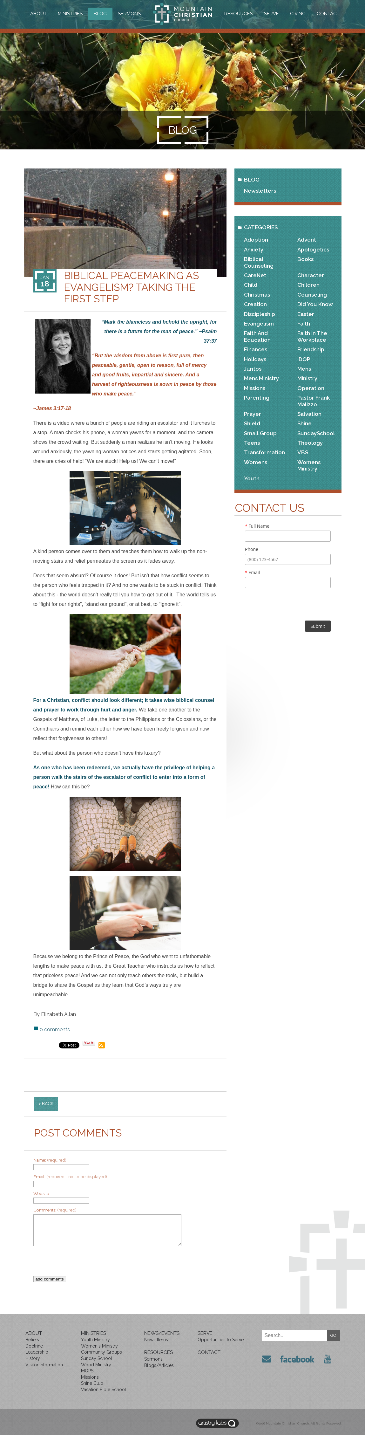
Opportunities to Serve (221, 1339)
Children (308, 285)
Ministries (69, 14)
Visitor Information (44, 1364)
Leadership (36, 1352)
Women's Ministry (99, 1346)
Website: (41, 1193)
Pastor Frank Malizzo (313, 401)
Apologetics (313, 249)
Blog (99, 14)
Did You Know (315, 304)
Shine (304, 423)
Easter (305, 314)
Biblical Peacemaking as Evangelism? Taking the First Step (131, 287)
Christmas (257, 295)
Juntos (252, 369)
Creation (255, 304)
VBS (302, 452)
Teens (252, 443)
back (48, 1103)
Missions (254, 388)
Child (250, 285)
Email (252, 572)
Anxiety (253, 249)
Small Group (260, 433)
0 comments (55, 1029)
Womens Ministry (309, 465)
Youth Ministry (95, 1339)
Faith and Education (257, 336)
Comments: (55, 1209)
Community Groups (101, 1352)
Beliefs (32, 1339)
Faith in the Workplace (312, 336)
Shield (252, 423)
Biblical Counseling (259, 262)
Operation (310, 388)
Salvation (309, 414)
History (32, 1358)
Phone (251, 549)
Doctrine (34, 1346)
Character (310, 275)
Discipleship (259, 314)
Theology (310, 443)
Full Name (257, 526)
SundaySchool (316, 433)
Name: (49, 1160)
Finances (255, 349)
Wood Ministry (96, 1364)
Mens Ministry (261, 378)
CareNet (255, 275)
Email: (70, 1176)
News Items (156, 1339)
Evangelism (259, 323)
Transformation (264, 452)
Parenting (256, 398)
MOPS (87, 1370)
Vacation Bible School (103, 1389)
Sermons (129, 14)
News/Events (161, 1333)
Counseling (312, 295)
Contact (329, 14)
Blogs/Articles (159, 1365)
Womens (255, 462)
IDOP (303, 359)
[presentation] (120, 1263)
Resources (238, 14)
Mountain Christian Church (287, 1423)
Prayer (252, 414)
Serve (271, 14)
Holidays (255, 359)
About (37, 14)
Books (305, 259)
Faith (303, 323)
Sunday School (96, 1358)
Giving (298, 14)
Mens (304, 369)
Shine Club (92, 1383)
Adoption (256, 240)
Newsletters (260, 191)
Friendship (310, 349)
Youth (252, 478)
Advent (306, 240)
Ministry (307, 378)
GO (333, 1335)
